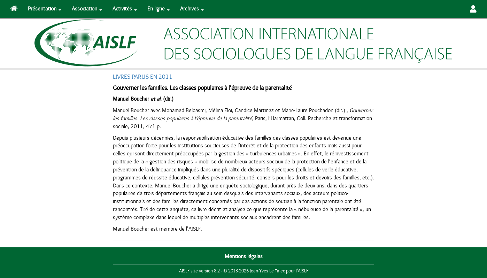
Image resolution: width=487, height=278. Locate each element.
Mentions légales (244, 256)
